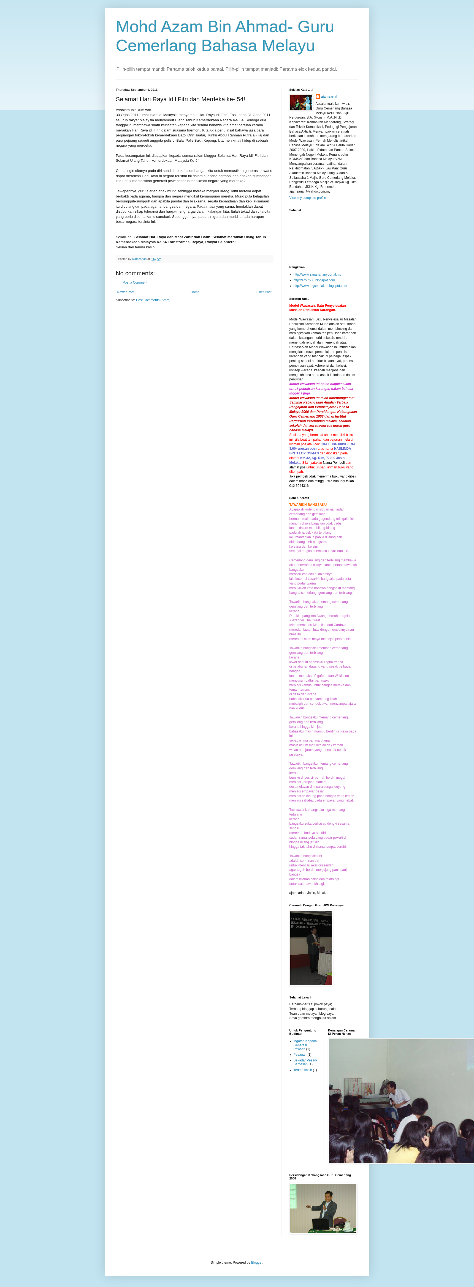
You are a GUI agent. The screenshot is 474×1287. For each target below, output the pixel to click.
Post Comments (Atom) (153, 300)
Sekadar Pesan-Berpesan (305, 1062)
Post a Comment (135, 282)
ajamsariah (329, 96)
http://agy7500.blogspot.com (314, 280)
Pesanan (300, 1055)
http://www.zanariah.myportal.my (317, 274)
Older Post (264, 292)
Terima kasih (303, 1070)
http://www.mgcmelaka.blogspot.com (320, 286)
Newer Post (125, 292)
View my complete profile (307, 198)
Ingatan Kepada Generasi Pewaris (305, 1045)
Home (195, 292)
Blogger (256, 1262)
